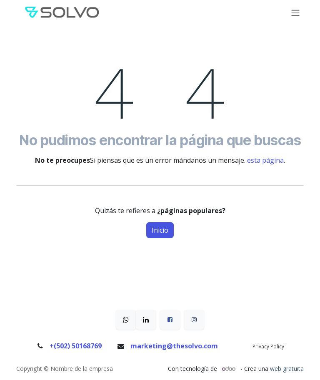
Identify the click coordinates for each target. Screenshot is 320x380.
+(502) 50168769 (76, 345)
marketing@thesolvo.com (174, 345)
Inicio (160, 230)
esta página (265, 160)
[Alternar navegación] (295, 13)
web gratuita (287, 369)
